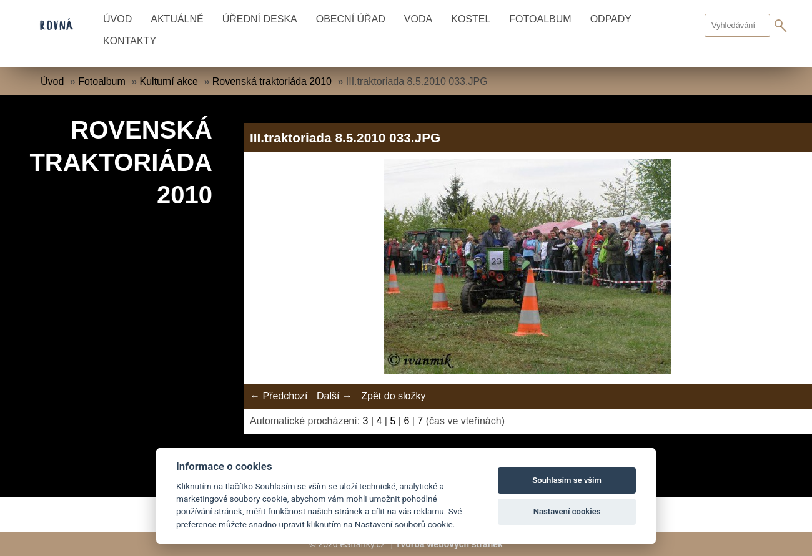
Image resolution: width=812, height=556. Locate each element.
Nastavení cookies (567, 511)
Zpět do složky (393, 396)
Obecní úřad (350, 19)
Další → (334, 396)
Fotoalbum (540, 19)
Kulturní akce (169, 81)
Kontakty (129, 41)
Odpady (610, 19)
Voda (418, 19)
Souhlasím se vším (567, 480)
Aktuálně (177, 19)
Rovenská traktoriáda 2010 (272, 81)
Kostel (470, 19)
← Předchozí (278, 396)
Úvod (117, 19)
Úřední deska (259, 19)
